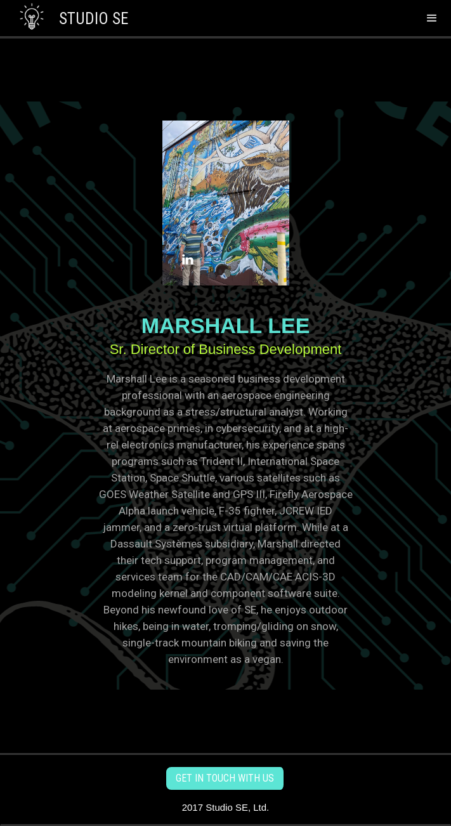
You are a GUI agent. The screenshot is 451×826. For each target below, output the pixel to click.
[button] (432, 18)
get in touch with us (225, 778)
